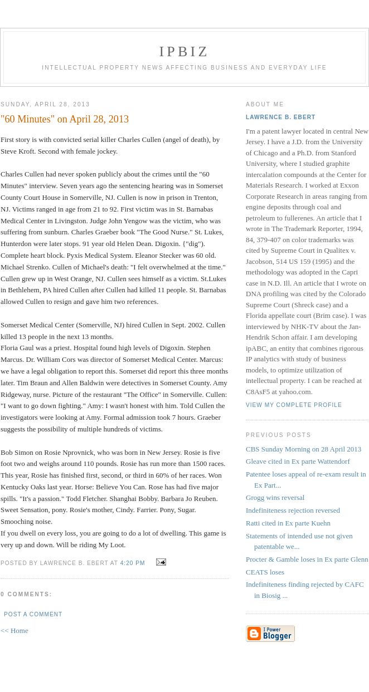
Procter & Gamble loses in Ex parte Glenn (307, 559)
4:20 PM (132, 563)
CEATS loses (265, 572)
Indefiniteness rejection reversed (293, 510)
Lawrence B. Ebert (280, 117)
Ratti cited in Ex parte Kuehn (288, 523)
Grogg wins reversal (275, 497)
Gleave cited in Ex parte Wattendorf (298, 461)
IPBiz (184, 51)
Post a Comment (33, 614)
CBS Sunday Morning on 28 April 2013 (303, 449)
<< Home (14, 630)
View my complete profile (294, 405)
